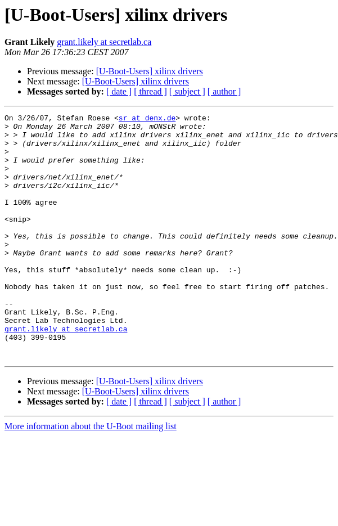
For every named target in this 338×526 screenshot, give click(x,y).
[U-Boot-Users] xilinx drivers (149, 71)
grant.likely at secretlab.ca (104, 42)
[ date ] (119, 91)
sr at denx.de (147, 119)
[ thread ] (150, 91)
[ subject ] (187, 91)
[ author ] (224, 91)
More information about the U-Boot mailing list (90, 475)
